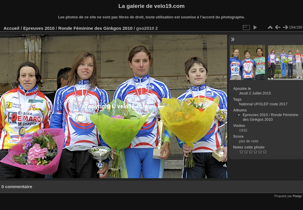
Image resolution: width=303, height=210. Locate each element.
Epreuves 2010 (39, 28)
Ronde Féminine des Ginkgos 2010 (95, 28)
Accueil (11, 28)
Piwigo (297, 196)
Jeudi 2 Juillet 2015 (255, 93)
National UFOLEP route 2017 (263, 104)
